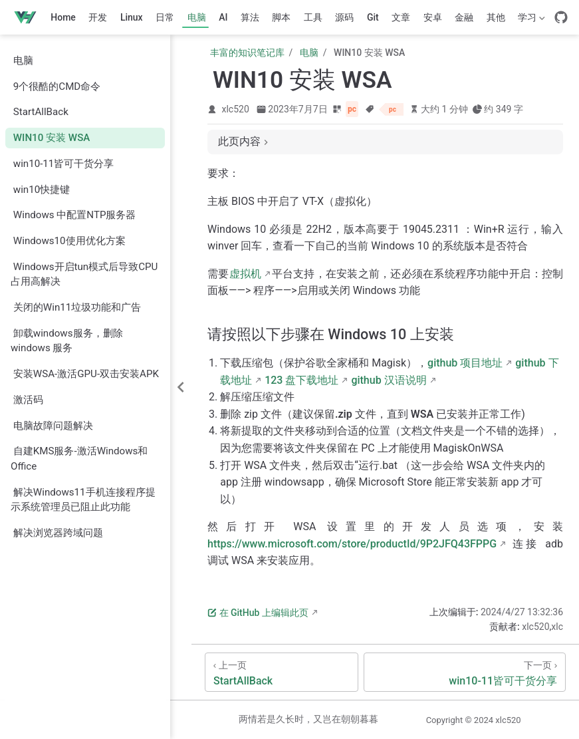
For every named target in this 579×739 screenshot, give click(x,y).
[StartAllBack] (281, 672)
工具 (313, 17)
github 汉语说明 (388, 380)
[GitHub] (561, 17)
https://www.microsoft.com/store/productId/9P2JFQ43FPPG (352, 543)
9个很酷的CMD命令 (56, 86)
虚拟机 (245, 273)
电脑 (196, 17)
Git (373, 17)
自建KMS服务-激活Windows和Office (79, 458)
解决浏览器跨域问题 (58, 533)
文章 (401, 17)
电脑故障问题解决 (53, 426)
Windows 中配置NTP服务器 (74, 215)
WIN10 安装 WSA (51, 138)
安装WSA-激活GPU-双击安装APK (86, 374)
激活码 (28, 400)
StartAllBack (40, 112)
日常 (165, 17)
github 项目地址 (465, 363)
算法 (250, 17)
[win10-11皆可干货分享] (465, 672)
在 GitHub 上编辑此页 (257, 612)
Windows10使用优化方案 (69, 241)
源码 (344, 17)
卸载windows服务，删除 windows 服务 (67, 341)
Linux (131, 17)
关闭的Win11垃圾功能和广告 (77, 307)
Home (63, 17)
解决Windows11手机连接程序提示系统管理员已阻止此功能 (83, 500)
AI (223, 17)
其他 (496, 17)
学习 (530, 20)
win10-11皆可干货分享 (63, 164)
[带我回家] (29, 17)
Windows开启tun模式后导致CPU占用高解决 (84, 274)
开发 (97, 17)
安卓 (432, 17)
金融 (464, 17)
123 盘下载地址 (301, 380)
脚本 (281, 17)
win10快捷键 (41, 190)
